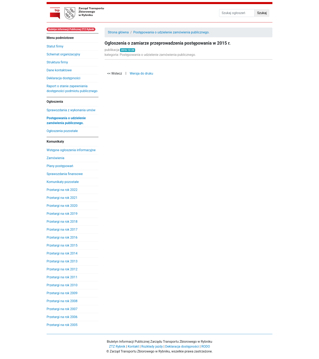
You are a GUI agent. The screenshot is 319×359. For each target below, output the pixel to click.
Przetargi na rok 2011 (62, 277)
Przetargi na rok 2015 (62, 245)
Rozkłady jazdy (152, 346)
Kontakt (133, 346)
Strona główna (118, 32)
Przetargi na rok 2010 (62, 285)
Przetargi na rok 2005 (62, 325)
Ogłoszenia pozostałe (62, 131)
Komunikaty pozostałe (63, 182)
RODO (205, 346)
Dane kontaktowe (59, 70)
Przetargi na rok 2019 (62, 214)
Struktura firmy (57, 62)
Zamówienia (55, 158)
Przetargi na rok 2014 (62, 253)
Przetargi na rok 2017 (62, 229)
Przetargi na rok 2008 (62, 301)
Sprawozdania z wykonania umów (71, 110)
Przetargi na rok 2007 (62, 309)
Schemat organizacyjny (63, 54)
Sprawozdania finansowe (65, 174)
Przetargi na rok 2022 (62, 190)
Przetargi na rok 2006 (62, 317)
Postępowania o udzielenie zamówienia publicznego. (66, 120)
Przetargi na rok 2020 (62, 206)
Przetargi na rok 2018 (62, 222)
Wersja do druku (141, 73)
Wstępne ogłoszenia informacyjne (71, 150)
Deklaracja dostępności (63, 78)
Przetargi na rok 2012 (62, 269)
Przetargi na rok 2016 (62, 237)
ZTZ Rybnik (117, 346)
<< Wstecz (114, 73)
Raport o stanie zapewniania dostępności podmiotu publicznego (72, 88)
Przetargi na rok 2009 (62, 293)
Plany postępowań (60, 166)
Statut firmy (55, 46)
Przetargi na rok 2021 (62, 198)
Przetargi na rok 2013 (62, 261)
